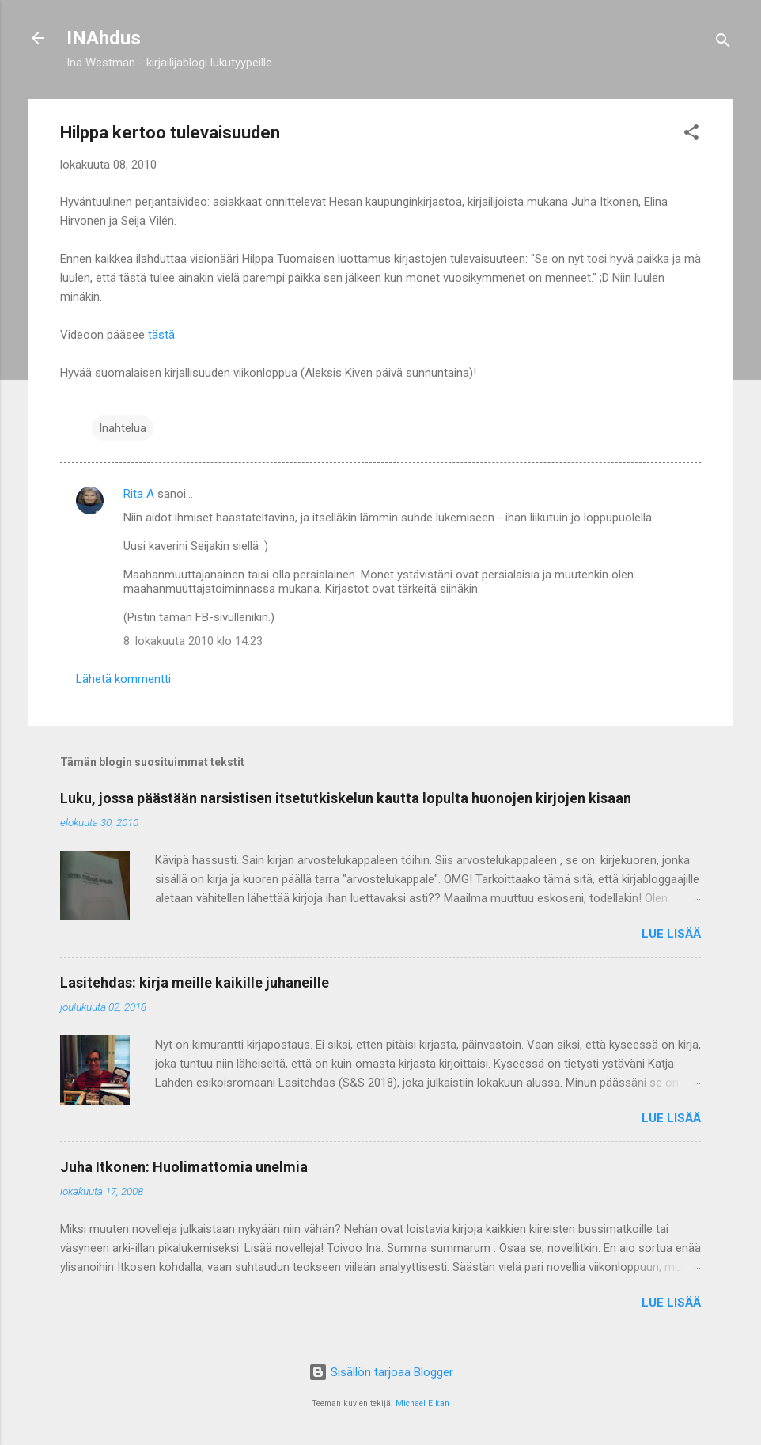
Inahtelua (122, 428)
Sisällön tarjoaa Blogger (381, 1372)
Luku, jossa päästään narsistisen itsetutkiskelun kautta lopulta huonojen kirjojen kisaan (345, 798)
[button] (691, 135)
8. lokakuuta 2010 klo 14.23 (193, 641)
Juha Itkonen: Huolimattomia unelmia (184, 1167)
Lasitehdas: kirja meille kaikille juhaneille (194, 982)
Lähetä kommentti (123, 679)
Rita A (138, 494)
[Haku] (723, 43)
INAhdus (103, 38)
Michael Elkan (422, 1403)
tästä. (162, 335)
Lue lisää (671, 934)
